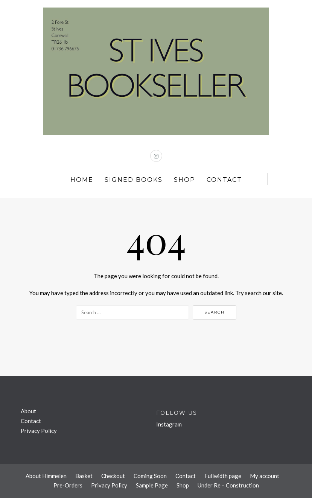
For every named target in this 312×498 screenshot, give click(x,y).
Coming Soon (150, 475)
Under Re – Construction (228, 485)
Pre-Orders (67, 485)
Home (81, 179)
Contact (224, 179)
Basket (84, 475)
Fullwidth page (222, 475)
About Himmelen (46, 475)
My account (264, 475)
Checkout (113, 475)
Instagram (169, 424)
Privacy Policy (39, 430)
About (28, 411)
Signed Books (134, 179)
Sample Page (152, 485)
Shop (184, 179)
